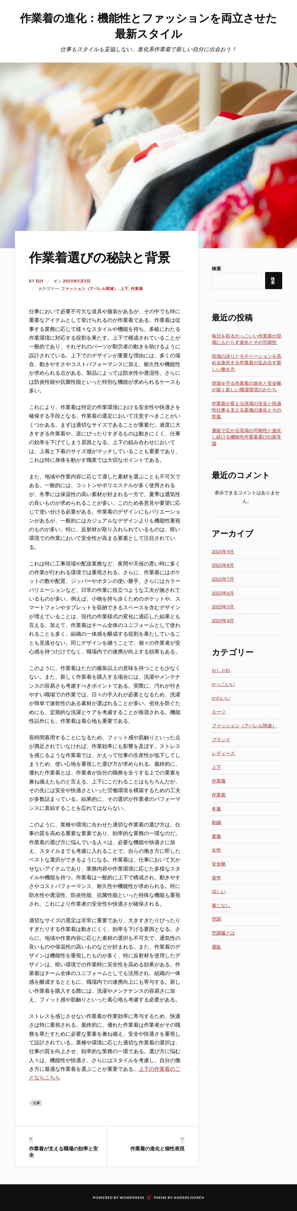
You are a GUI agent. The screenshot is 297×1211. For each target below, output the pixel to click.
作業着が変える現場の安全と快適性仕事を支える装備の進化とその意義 (246, 410)
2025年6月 (223, 593)
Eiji (39, 281)
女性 (216, 850)
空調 (216, 919)
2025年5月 (223, 606)
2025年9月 (223, 551)
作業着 (137, 288)
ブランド (221, 739)
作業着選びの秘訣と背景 (99, 256)
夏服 (216, 836)
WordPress (132, 1197)
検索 (216, 268)
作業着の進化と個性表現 (157, 1148)
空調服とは (223, 933)
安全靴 (219, 863)
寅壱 (216, 877)
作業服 (219, 780)
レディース (223, 753)
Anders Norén (189, 1197)
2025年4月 (223, 620)
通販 (216, 946)
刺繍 (216, 822)
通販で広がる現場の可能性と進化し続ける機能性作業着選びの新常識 (246, 437)
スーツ (219, 711)
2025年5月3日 (77, 281)
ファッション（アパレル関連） (89, 288)
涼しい (219, 891)
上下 (124, 288)
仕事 (36, 1103)
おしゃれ (221, 670)
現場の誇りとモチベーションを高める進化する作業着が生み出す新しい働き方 (246, 362)
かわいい (221, 698)
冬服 (216, 808)
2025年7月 (223, 579)
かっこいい (223, 684)
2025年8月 (223, 565)
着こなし (221, 905)
